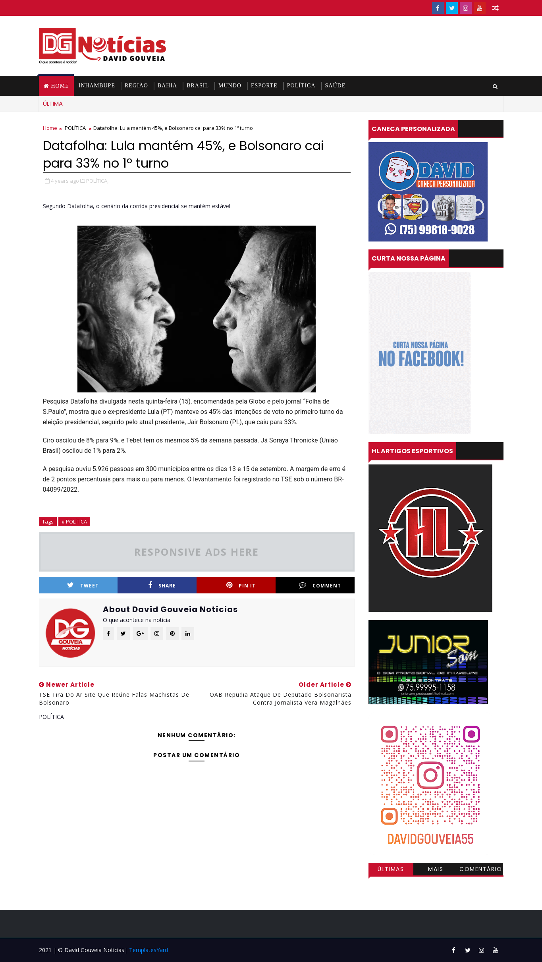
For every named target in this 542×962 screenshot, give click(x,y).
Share (162, 585)
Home (60, 86)
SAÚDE (335, 86)
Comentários (480, 870)
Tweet (83, 585)
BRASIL (198, 86)
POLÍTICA (301, 86)
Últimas (391, 869)
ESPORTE (264, 86)
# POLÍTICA (74, 521)
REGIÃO (136, 86)
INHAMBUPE (97, 86)
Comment (320, 585)
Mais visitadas (436, 870)
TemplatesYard (148, 950)
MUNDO (229, 86)
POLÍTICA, (97, 180)
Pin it (241, 585)
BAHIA (167, 86)
